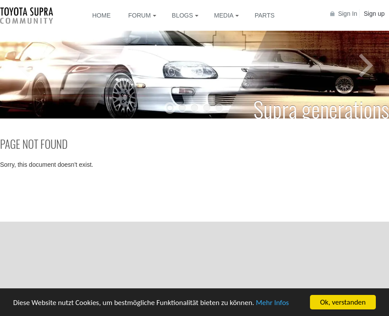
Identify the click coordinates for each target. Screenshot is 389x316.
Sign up (374, 13)
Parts (264, 15)
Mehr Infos (272, 303)
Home (101, 15)
